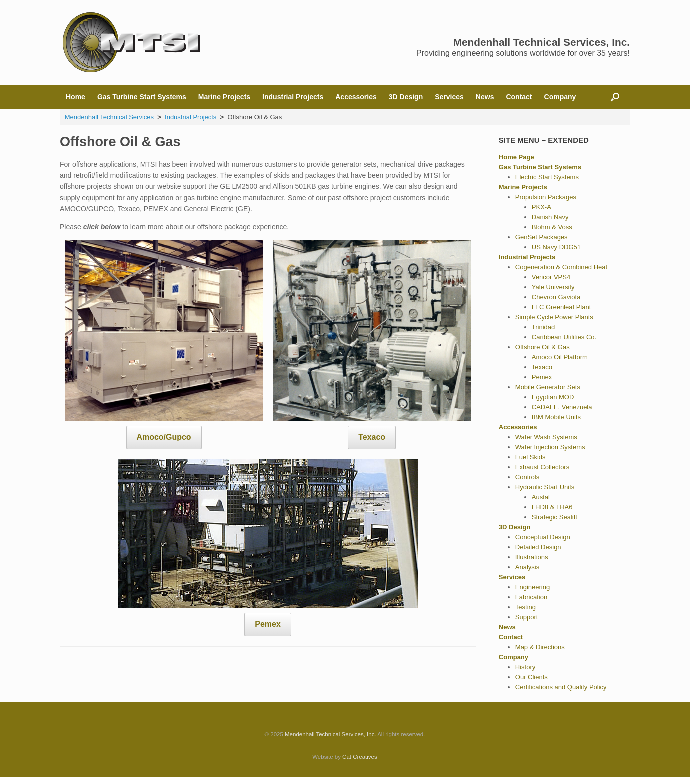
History (526, 667)
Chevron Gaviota (556, 297)
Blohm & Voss (552, 227)
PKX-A (542, 207)
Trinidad (543, 327)
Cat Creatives (360, 757)
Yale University (553, 287)
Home (76, 97)
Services (449, 97)
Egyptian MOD (553, 397)
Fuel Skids (531, 457)
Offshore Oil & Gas (543, 347)
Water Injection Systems (551, 447)
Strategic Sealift (555, 517)
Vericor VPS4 (551, 277)
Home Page (516, 157)
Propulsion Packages (546, 197)
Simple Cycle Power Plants (555, 317)
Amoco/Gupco (164, 437)
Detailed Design (539, 547)
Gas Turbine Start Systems (142, 97)
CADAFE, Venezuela (562, 407)
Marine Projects (224, 97)
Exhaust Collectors (543, 467)
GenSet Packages (542, 237)
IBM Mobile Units (556, 417)
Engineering (533, 587)
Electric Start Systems (547, 177)
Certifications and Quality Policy (561, 687)
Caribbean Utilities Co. (564, 337)
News (485, 97)
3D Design (406, 97)
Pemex (267, 624)
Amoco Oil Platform (560, 357)
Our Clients (532, 677)
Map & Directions (540, 647)
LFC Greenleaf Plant (562, 307)
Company (560, 97)
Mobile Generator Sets (548, 387)
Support (527, 617)
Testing (526, 607)
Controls (528, 477)
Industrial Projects (293, 97)
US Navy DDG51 (556, 247)
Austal (541, 497)
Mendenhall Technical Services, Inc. (330, 735)
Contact (519, 97)
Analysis (528, 567)
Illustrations (532, 557)
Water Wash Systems (547, 437)
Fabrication (532, 597)
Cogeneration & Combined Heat (562, 267)
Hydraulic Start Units (545, 487)
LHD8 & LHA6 (552, 507)
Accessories (356, 97)
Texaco (372, 437)
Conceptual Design (543, 537)
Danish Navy (550, 217)
